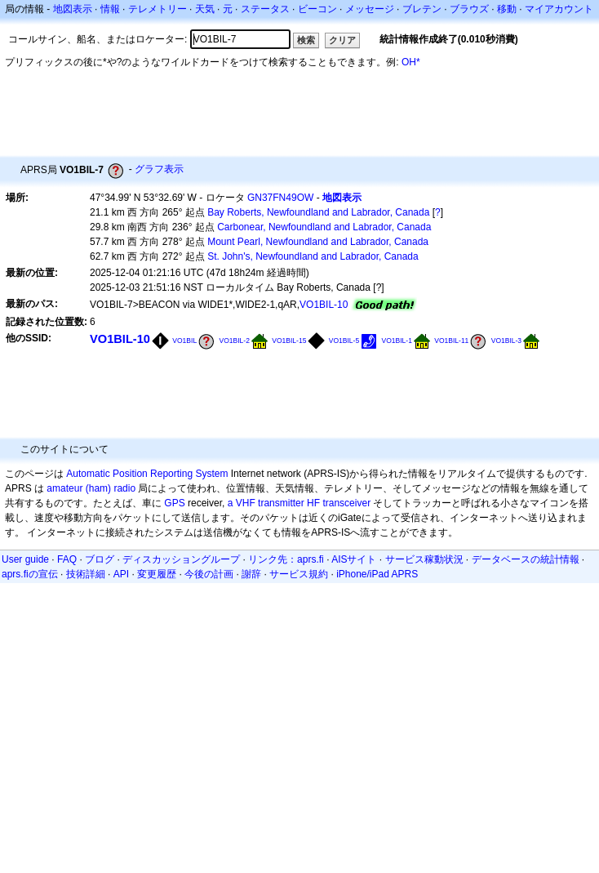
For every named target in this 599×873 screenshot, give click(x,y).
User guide (25, 559)
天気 (205, 9)
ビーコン (317, 9)
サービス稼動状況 (424, 559)
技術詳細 (85, 574)
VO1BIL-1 (396, 340)
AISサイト (353, 559)
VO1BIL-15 (289, 340)
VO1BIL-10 (324, 304)
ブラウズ (469, 9)
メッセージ (369, 9)
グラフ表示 (159, 169)
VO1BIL (184, 340)
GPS (174, 503)
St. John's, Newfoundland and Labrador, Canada (312, 256)
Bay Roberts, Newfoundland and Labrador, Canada (318, 212)
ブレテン (421, 9)
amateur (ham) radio (91, 488)
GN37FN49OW (280, 197)
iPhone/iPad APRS (377, 574)
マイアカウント (559, 9)
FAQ (67, 559)
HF (313, 503)
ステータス (265, 9)
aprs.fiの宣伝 (30, 574)
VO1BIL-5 (344, 340)
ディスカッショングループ (181, 559)
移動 (507, 9)
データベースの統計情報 (525, 559)
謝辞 (251, 574)
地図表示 (72, 9)
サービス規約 (298, 574)
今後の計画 (208, 574)
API (121, 574)
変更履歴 (156, 574)
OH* (411, 62)
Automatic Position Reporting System (147, 473)
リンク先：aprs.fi (286, 559)
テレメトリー (157, 9)
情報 (110, 9)
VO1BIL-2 (234, 340)
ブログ (99, 559)
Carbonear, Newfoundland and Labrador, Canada (324, 227)
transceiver (346, 503)
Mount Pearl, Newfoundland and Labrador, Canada (317, 241)
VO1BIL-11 (451, 340)
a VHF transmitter (266, 503)
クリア (342, 40)
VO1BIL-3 (506, 340)
